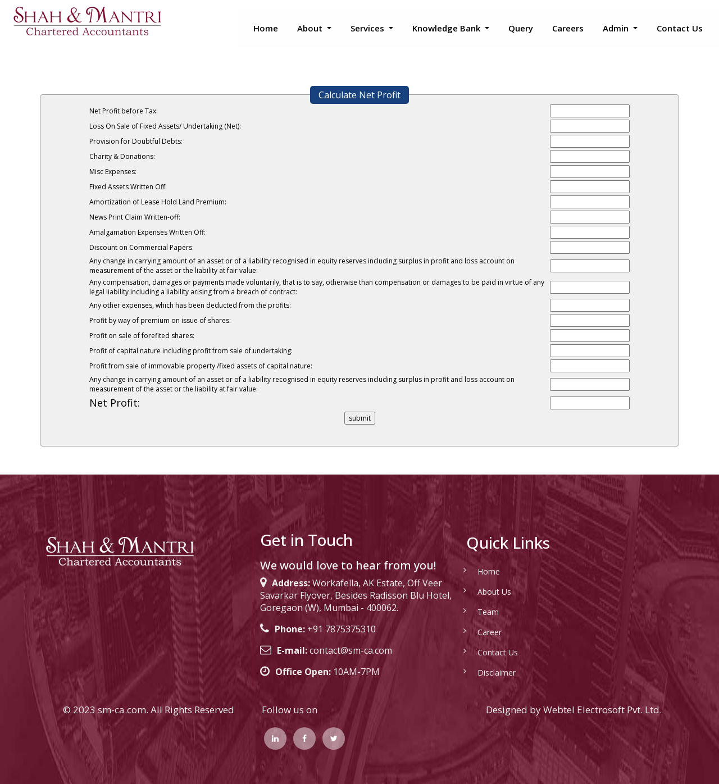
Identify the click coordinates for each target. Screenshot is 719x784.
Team (478, 612)
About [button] (311, 28)
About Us (484, 591)
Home (265, 28)
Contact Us (680, 28)
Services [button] (368, 28)
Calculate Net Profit (359, 95)
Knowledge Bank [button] (447, 28)
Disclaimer (486, 672)
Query (520, 28)
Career (479, 632)
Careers (568, 28)
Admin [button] (617, 28)
